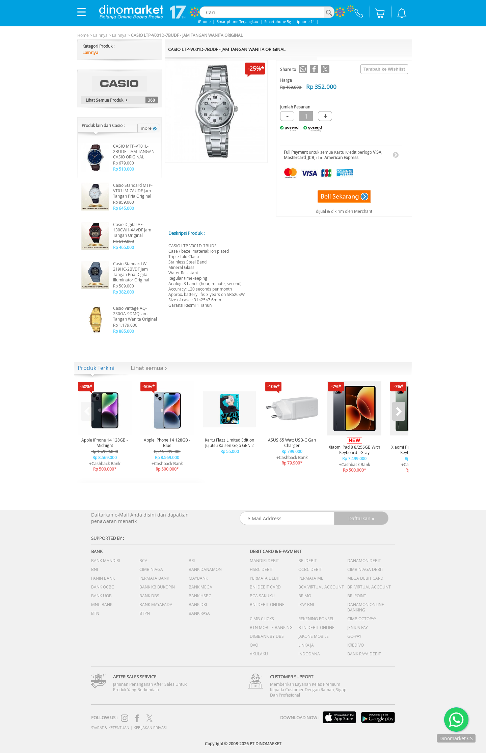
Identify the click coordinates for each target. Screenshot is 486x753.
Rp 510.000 (123, 169)
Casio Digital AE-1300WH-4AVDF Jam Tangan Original (132, 230)
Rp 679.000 (123, 163)
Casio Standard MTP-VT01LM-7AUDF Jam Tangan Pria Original (133, 190)
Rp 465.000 (123, 247)
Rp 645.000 (123, 208)
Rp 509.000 (123, 285)
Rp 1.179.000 (125, 325)
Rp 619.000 (123, 241)
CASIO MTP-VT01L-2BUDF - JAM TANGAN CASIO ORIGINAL (134, 151)
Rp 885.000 (123, 331)
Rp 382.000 (123, 292)
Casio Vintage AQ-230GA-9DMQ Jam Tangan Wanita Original (135, 313)
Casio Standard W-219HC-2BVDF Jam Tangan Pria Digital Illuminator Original (131, 271)
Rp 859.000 (123, 202)
